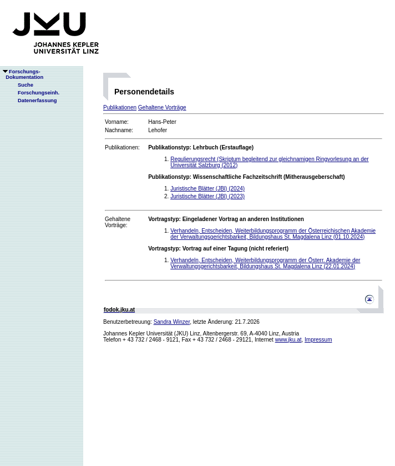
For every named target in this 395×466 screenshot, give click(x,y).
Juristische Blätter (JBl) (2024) (207, 189)
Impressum (318, 340)
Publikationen (119, 107)
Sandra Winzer (172, 322)
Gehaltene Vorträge (162, 107)
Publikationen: (122, 147)
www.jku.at (288, 340)
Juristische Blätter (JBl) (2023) (207, 196)
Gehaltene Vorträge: (117, 222)
